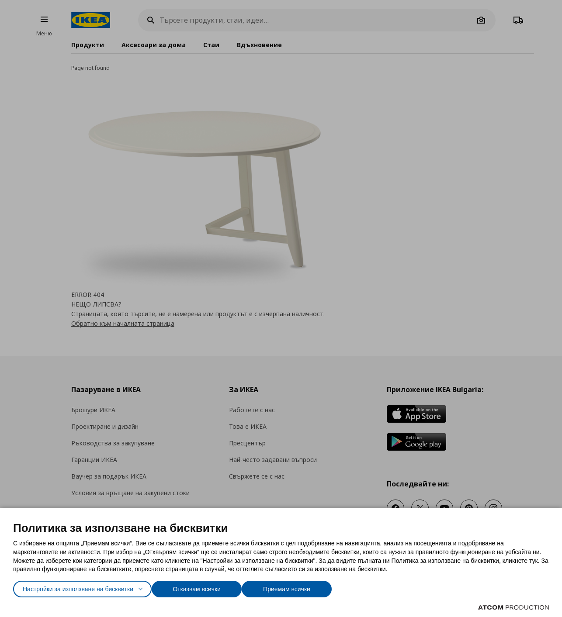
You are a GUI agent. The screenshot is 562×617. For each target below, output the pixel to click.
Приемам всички (311, 587)
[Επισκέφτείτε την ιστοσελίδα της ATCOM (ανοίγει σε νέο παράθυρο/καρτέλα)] (513, 607)
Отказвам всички (216, 587)
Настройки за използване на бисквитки (86, 587)
